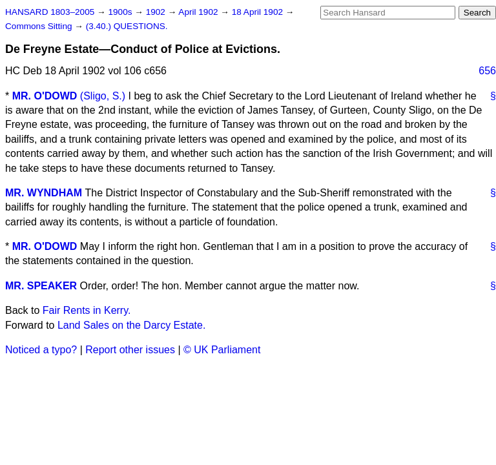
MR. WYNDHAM (43, 192)
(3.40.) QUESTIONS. (127, 26)
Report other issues (130, 349)
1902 (157, 12)
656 (487, 70)
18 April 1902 (258, 12)
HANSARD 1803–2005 (49, 12)
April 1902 (199, 12)
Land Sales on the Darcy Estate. (131, 325)
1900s (121, 12)
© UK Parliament (221, 349)
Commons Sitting (39, 26)
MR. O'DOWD (45, 95)
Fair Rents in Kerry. (87, 310)
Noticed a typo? (41, 349)
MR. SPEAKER (41, 285)
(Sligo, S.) (102, 95)
